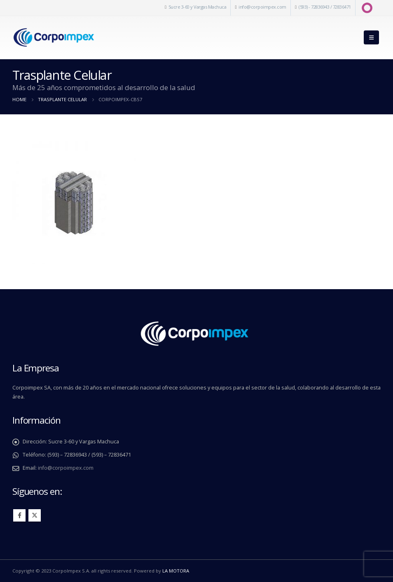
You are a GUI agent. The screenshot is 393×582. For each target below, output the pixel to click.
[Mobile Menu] (371, 37)
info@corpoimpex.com (262, 7)
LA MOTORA (175, 571)
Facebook (19, 515)
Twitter (34, 515)
